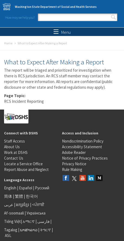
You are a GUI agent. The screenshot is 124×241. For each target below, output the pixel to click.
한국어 (32, 196)
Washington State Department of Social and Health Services (56, 7)
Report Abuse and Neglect (26, 169)
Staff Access (14, 141)
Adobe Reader (74, 152)
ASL (8, 235)
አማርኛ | (30, 221)
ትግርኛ (45, 229)
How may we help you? (20, 17)
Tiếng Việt (12, 221)
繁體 (19, 196)
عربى (8, 204)
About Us (12, 146)
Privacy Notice (74, 163)
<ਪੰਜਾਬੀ (38, 204)
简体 (8, 196)
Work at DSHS (16, 152)
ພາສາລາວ (28, 229)
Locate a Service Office (23, 163)
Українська (36, 213)
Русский (42, 187)
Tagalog (10, 229)
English (10, 187)
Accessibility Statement (82, 146)
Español (25, 187)
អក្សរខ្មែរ (22, 204)
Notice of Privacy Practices (85, 158)
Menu (62, 32)
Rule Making (72, 169)
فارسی (43, 221)
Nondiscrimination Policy (82, 141)
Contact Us (13, 158)
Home (8, 43)
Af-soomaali (14, 213)
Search (113, 17)
